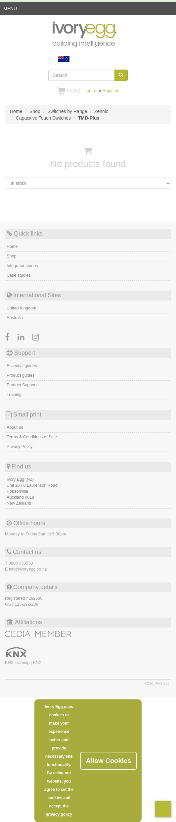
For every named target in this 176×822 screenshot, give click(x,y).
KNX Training (18, 662)
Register (110, 90)
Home (12, 246)
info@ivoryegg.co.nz (28, 569)
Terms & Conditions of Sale (32, 437)
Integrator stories (22, 265)
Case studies (19, 275)
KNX (37, 662)
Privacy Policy (19, 446)
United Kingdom (21, 308)
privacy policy (59, 814)
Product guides (20, 375)
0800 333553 (21, 563)
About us (15, 427)
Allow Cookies (108, 760)
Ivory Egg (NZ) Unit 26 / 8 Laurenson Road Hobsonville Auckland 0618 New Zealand (32, 491)
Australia (15, 317)
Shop (11, 256)
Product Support (22, 385)
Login (89, 90)
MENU (10, 10)
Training (14, 394)
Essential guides (22, 365)
